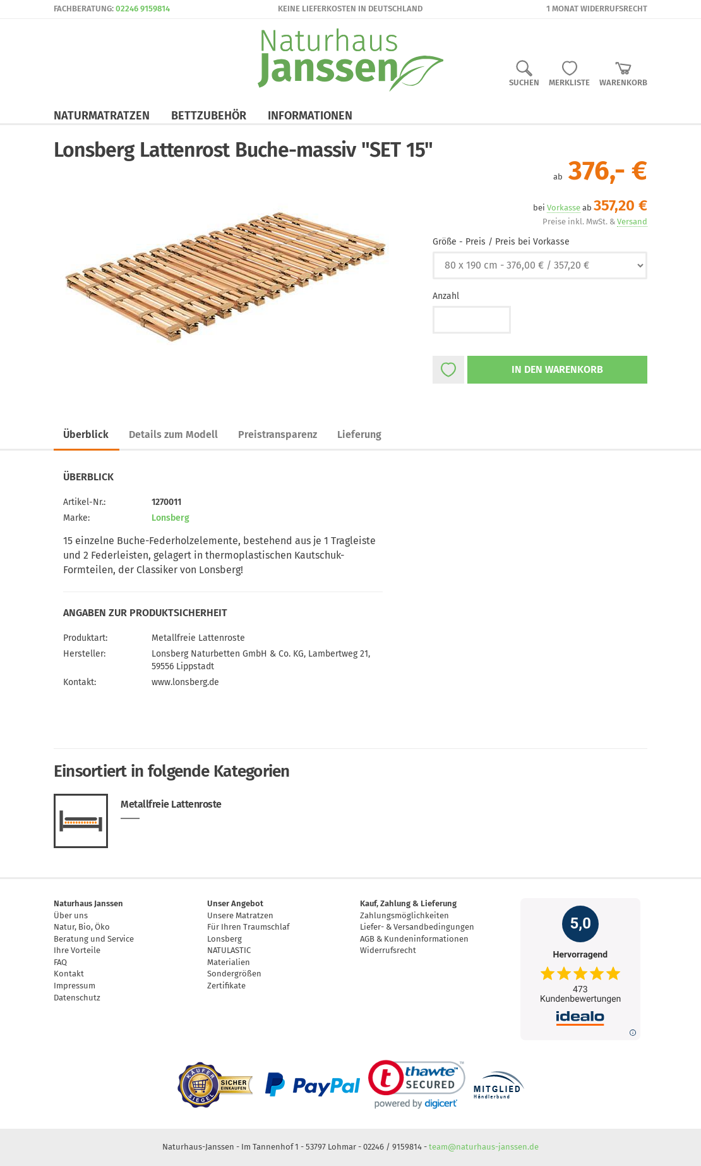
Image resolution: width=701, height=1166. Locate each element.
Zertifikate (226, 985)
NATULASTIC (229, 950)
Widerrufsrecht (388, 950)
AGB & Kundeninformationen (414, 939)
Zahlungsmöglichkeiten (404, 915)
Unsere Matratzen (240, 915)
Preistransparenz (277, 434)
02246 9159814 (143, 8)
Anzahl (446, 296)
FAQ (60, 962)
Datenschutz (77, 997)
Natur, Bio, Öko (82, 927)
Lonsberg (170, 518)
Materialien (228, 962)
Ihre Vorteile (77, 950)
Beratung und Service (94, 939)
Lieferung (359, 434)
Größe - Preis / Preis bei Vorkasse (501, 241)
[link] (416, 1084)
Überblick (86, 434)
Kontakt (69, 973)
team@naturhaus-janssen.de (484, 1146)
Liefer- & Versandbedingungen (417, 927)
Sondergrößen (234, 973)
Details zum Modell (173, 434)
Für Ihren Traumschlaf (248, 927)
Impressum (74, 985)
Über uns (71, 915)
